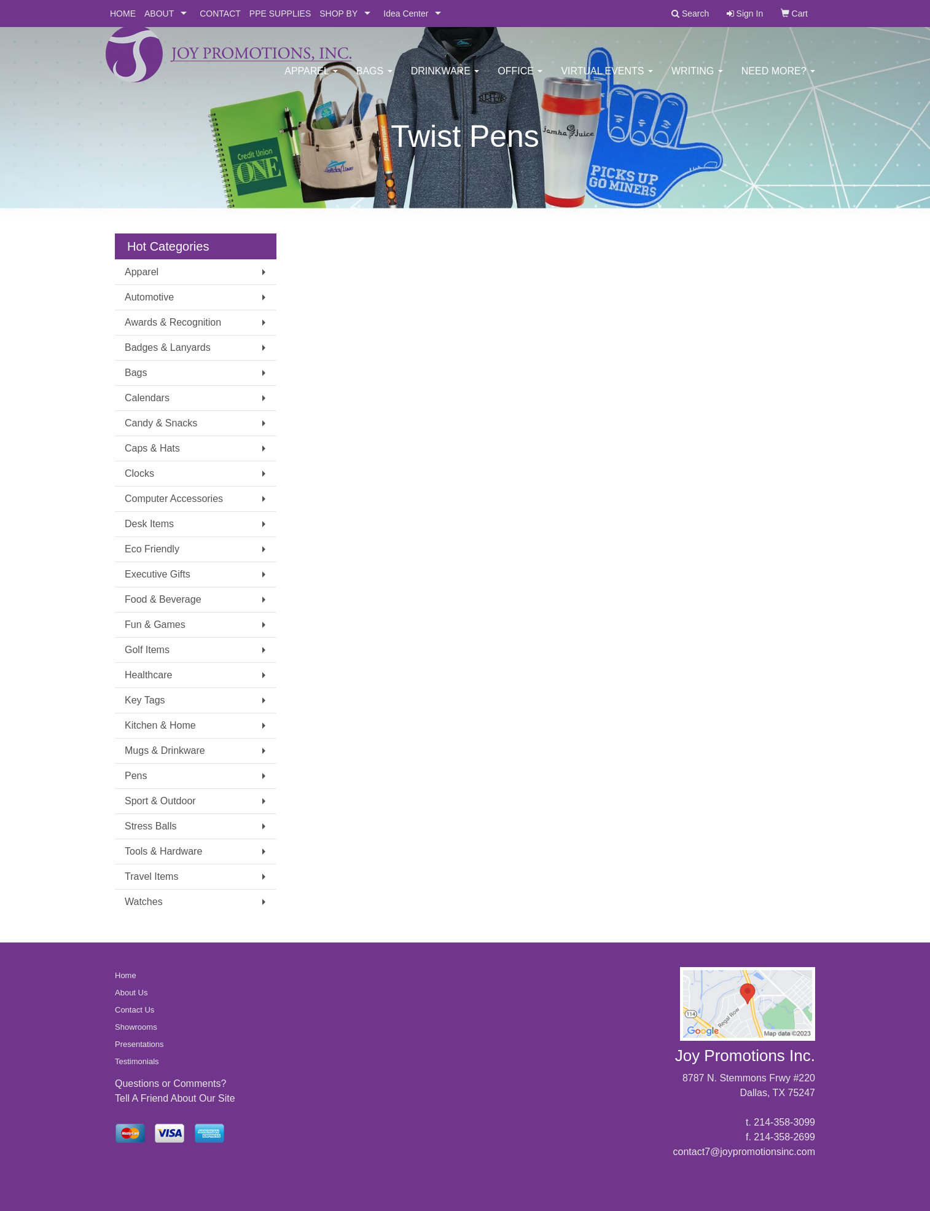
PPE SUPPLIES (280, 13)
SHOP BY (338, 13)
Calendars (147, 398)
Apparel (310, 79)
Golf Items (147, 650)
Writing (697, 79)
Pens (136, 775)
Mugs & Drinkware (165, 750)
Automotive (149, 297)
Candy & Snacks (161, 423)
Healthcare (148, 675)
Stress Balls (150, 826)
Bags (374, 79)
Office (520, 79)
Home (125, 975)
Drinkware (445, 79)
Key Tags (145, 700)
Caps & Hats (152, 448)
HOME (123, 13)
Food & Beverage (163, 599)
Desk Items (149, 524)
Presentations (139, 1044)
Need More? (778, 79)
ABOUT (159, 13)
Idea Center (405, 13)
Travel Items (151, 876)
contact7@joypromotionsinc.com (744, 1151)
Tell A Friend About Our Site (175, 1098)
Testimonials (137, 1061)
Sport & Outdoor (160, 801)
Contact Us (134, 1009)
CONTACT (220, 13)
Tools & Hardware (163, 851)
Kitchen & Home (160, 725)
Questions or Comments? (170, 1083)
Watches (144, 901)
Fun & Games (155, 624)
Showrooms (136, 1027)
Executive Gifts (157, 574)
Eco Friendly (152, 549)
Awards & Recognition (173, 322)
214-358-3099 (784, 1122)
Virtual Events (607, 79)
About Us (131, 992)
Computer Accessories (174, 498)
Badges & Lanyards (168, 347)
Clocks (139, 473)
